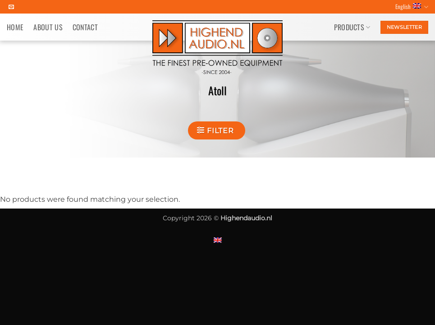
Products (352, 27)
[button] (216, 130)
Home (15, 27)
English (411, 6)
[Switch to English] (217, 240)
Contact (85, 27)
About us (48, 27)
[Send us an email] (11, 7)
